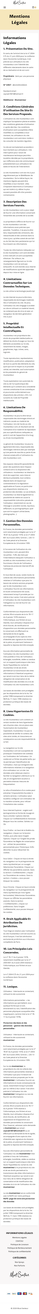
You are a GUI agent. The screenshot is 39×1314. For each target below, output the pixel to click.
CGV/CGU (19, 1241)
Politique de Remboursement (19, 1248)
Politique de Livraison (19, 1244)
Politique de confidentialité (19, 1251)
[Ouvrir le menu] (5, 7)
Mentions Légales (19, 1237)
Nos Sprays (19, 1262)
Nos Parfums (19, 1265)
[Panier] (34, 7)
